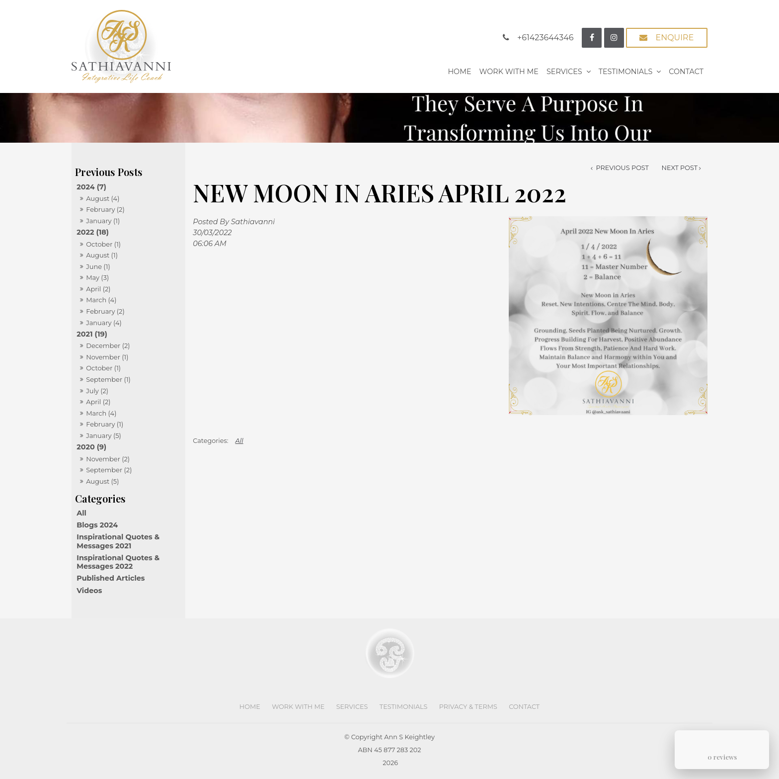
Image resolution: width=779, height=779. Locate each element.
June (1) (98, 266)
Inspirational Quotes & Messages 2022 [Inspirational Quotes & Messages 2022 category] (118, 562)
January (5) (103, 435)
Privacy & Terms (468, 706)
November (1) (107, 357)
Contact (686, 71)
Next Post (680, 168)
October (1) (103, 244)
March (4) (101, 300)
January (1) (103, 221)
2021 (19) (92, 334)
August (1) (102, 255)
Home (459, 71)
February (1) (104, 424)
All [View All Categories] (239, 440)
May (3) (97, 277)
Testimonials (626, 71)
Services (564, 71)
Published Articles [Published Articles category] (111, 578)
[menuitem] (249, 707)
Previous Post (621, 168)
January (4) (104, 323)
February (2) (105, 209)
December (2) (108, 345)
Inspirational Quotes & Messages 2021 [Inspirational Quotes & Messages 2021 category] (118, 541)
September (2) (109, 470)
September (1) (108, 379)
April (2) (98, 289)
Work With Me (509, 71)
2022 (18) (93, 232)
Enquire (674, 37)
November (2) (108, 459)
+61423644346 (545, 37)
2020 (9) (91, 446)
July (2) (97, 391)
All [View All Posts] (81, 513)
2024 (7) (91, 186)
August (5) (102, 481)
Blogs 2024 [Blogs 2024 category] (97, 524)
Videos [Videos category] (89, 590)
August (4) (102, 198)
